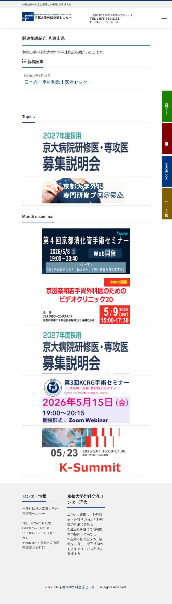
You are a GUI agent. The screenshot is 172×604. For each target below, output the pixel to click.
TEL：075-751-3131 (105, 19)
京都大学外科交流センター (78, 587)
